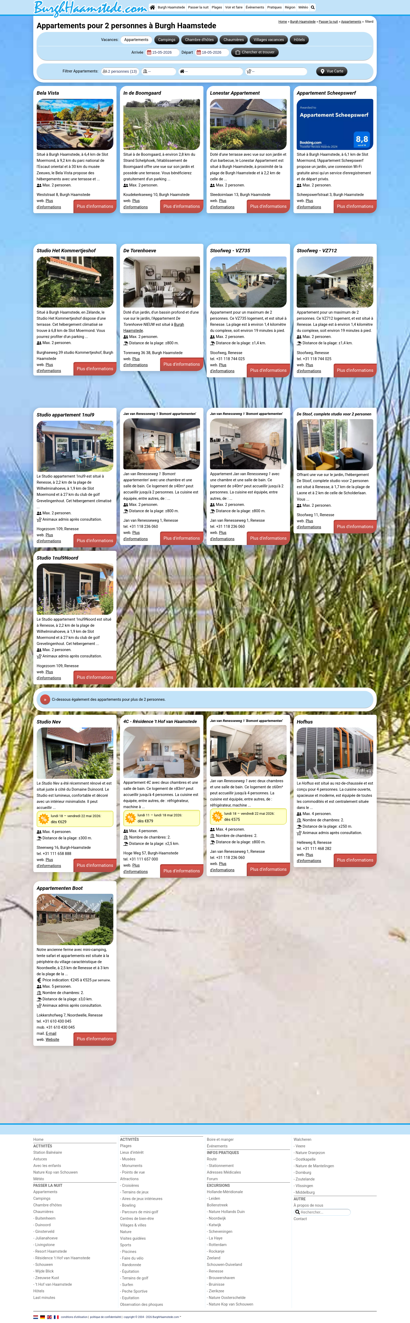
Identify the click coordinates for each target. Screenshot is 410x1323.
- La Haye (214, 1238)
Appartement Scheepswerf (326, 93)
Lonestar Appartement (235, 93)
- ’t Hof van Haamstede (52, 1284)
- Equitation (129, 1298)
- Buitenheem (44, 1218)
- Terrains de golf (134, 1278)
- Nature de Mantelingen (314, 1166)
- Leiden (213, 1198)
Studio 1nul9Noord (57, 558)
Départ (187, 52)
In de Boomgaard (142, 93)
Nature (126, 1232)
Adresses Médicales (224, 1172)
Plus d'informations (95, 206)
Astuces (40, 1159)
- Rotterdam (217, 1245)
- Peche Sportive (134, 1291)
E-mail (51, 1033)
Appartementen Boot (60, 888)
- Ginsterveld (43, 1231)
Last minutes (44, 1297)
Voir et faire (234, 7)
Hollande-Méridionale (225, 1192)
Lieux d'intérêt (132, 1152)
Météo (303, 7)
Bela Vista (48, 93)
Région (290, 7)
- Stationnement (220, 1166)
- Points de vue (132, 1172)
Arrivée (137, 52)
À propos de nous (308, 1205)
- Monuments (131, 1166)
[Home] (152, 7)
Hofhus (305, 722)
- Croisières (129, 1185)
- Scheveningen (219, 1231)
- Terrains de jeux (134, 1192)
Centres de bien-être (137, 1218)
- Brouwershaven (221, 1278)
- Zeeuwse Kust (46, 1278)
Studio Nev (49, 722)
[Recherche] (313, 7)
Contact (300, 1219)
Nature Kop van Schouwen (55, 1172)
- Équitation (129, 1271)
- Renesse (215, 1271)
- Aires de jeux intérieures (141, 1199)
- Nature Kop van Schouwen (230, 1304)
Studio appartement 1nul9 (65, 415)
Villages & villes (133, 1225)
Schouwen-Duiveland (224, 1264)
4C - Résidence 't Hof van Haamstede (160, 721)
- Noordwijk (216, 1218)
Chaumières (233, 40)
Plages (217, 7)
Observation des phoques (141, 1304)
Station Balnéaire (47, 1152)
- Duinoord (42, 1225)
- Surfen (126, 1285)
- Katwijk (214, 1225)
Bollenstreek (217, 1205)
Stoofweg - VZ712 (317, 251)
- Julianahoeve (45, 1238)
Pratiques (274, 7)
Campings (166, 40)
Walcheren (302, 1139)
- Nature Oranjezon (309, 1153)
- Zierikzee (215, 1291)
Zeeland (213, 1258)
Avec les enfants (47, 1166)
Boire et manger (220, 1139)
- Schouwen (43, 1264)
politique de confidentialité (105, 1317)
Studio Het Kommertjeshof (66, 251)
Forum (212, 1179)
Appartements (136, 40)
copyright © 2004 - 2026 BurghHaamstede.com (151, 1317)
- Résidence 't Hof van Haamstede (61, 1258)
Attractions (129, 1179)
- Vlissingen (303, 1186)
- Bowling (128, 1205)
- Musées (128, 1159)
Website (52, 1039)
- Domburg (302, 1172)
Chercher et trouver (254, 52)
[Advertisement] (191, 228)
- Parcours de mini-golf (139, 1212)
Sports (125, 1245)
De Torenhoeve (139, 251)
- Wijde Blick (43, 1271)
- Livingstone (44, 1245)
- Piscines (128, 1251)
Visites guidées (133, 1238)
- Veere (299, 1146)
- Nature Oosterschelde (226, 1297)
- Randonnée (130, 1265)
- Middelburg (304, 1192)
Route (212, 1159)
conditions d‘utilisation (74, 1317)
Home (38, 1139)
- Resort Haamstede (50, 1251)
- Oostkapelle (305, 1159)
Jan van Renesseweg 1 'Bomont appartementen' (159, 414)
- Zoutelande (304, 1179)
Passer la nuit (198, 7)
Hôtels (299, 40)
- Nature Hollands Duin (226, 1212)
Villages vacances (269, 40)
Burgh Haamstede (171, 7)
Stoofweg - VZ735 (230, 251)
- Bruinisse (216, 1284)
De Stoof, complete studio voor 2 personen (334, 414)
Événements (255, 7)
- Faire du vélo (131, 1258)
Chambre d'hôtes (199, 40)
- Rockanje (215, 1251)
